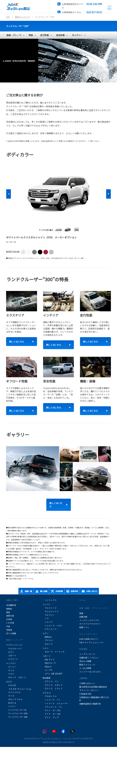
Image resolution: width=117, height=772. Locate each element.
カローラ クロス (14, 699)
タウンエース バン (52, 707)
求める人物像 (85, 661)
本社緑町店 (11, 605)
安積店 (9, 609)
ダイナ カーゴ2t (51, 714)
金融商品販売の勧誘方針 (90, 704)
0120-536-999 (94, 3)
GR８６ (47, 667)
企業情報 (83, 678)
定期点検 (83, 617)
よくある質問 (85, 668)
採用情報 (83, 649)
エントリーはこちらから (90, 672)
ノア (46, 619)
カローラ (48, 644)
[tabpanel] (58, 61)
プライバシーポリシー (89, 690)
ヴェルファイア (51, 612)
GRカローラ (49, 663)
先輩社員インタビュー (89, 658)
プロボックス (50, 696)
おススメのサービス (88, 634)
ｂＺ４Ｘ (11, 685)
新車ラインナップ (14, 640)
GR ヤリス (48, 660)
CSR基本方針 (85, 694)
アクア (10, 674)
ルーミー (11, 667)
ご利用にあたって (87, 683)
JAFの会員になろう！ (89, 639)
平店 (8, 627)
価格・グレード (13, 35)
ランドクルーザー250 (16, 714)
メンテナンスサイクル (89, 620)
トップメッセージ (87, 654)
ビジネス (47, 693)
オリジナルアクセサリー (90, 624)
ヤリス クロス (13, 692)
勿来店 (9, 630)
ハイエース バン (51, 700)
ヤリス (10, 671)
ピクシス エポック (52, 685)
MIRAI (47, 637)
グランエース (50, 629)
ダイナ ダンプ (50, 718)
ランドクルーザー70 (16, 710)
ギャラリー (77, 35)
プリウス (48, 640)
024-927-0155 (94, 12)
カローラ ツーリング (54, 652)
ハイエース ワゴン (52, 626)
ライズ (10, 696)
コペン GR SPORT (52, 674)
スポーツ (11, 656)
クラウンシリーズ (14, 645)
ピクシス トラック (52, 689)
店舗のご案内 (12, 600)
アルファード (50, 608)
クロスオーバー (14, 649)
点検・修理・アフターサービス (93, 608)
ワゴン (46, 648)
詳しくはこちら (55, 505)
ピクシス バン (50, 682)
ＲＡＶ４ (11, 703)
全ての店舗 (11, 633)
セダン (10, 652)
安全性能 (60, 35)
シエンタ (48, 622)
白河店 (9, 619)
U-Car (82, 600)
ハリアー (11, 707)
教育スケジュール (87, 665)
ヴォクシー (49, 615)
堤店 (8, 612)
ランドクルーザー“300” (17, 26)
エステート (12, 659)
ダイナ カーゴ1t (51, 711)
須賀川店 (10, 616)
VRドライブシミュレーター (91, 643)
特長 (31, 35)
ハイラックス (50, 600)
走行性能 (44, 35)
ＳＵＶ (9, 682)
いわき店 (10, 623)
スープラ (48, 670)
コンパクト (11, 663)
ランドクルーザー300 (16, 717)
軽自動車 (47, 678)
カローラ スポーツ (16, 678)
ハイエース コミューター (55, 704)
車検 (81, 613)
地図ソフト (84, 627)
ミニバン (47, 604)
